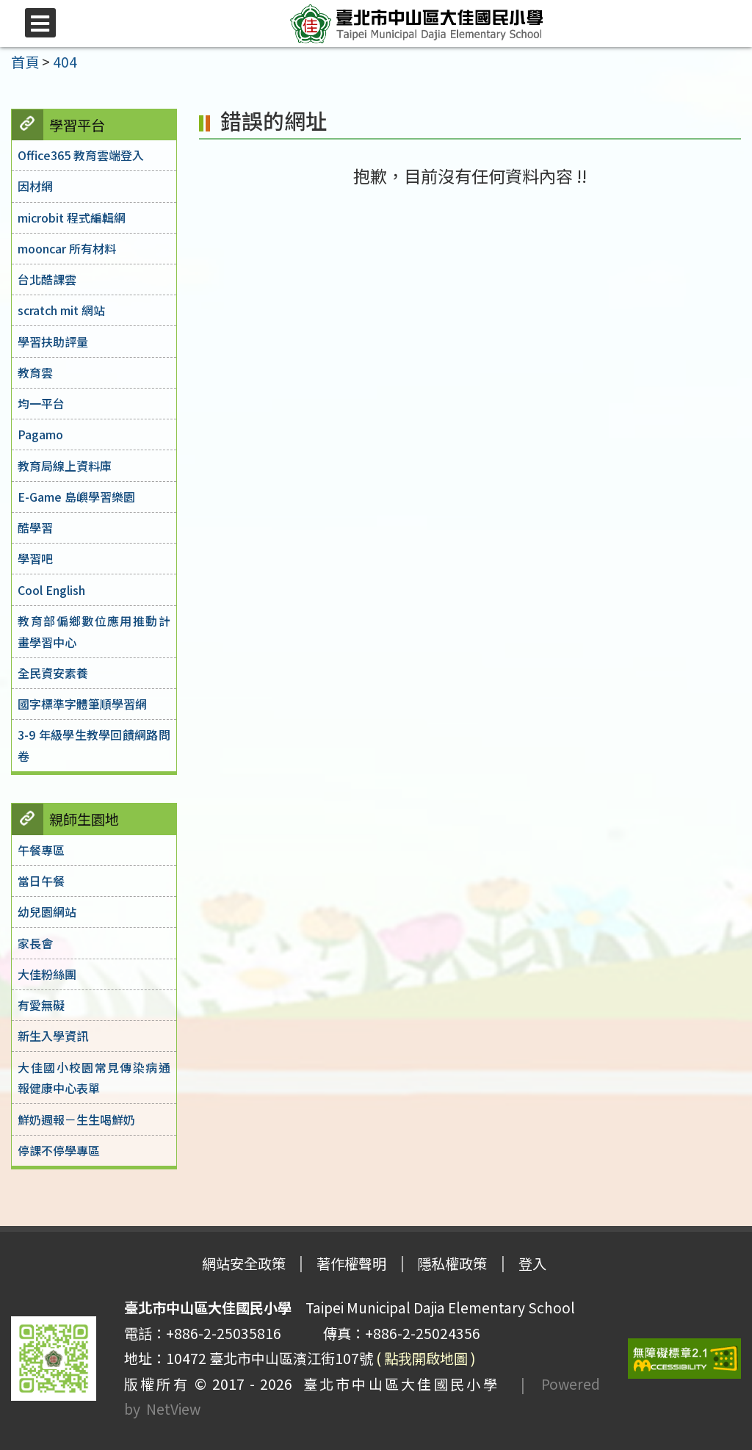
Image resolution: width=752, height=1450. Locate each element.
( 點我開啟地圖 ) (426, 1358)
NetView (173, 1409)
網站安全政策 (244, 1263)
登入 (532, 1263)
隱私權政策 (452, 1263)
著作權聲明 (351, 1263)
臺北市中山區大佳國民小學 (395, 1384)
